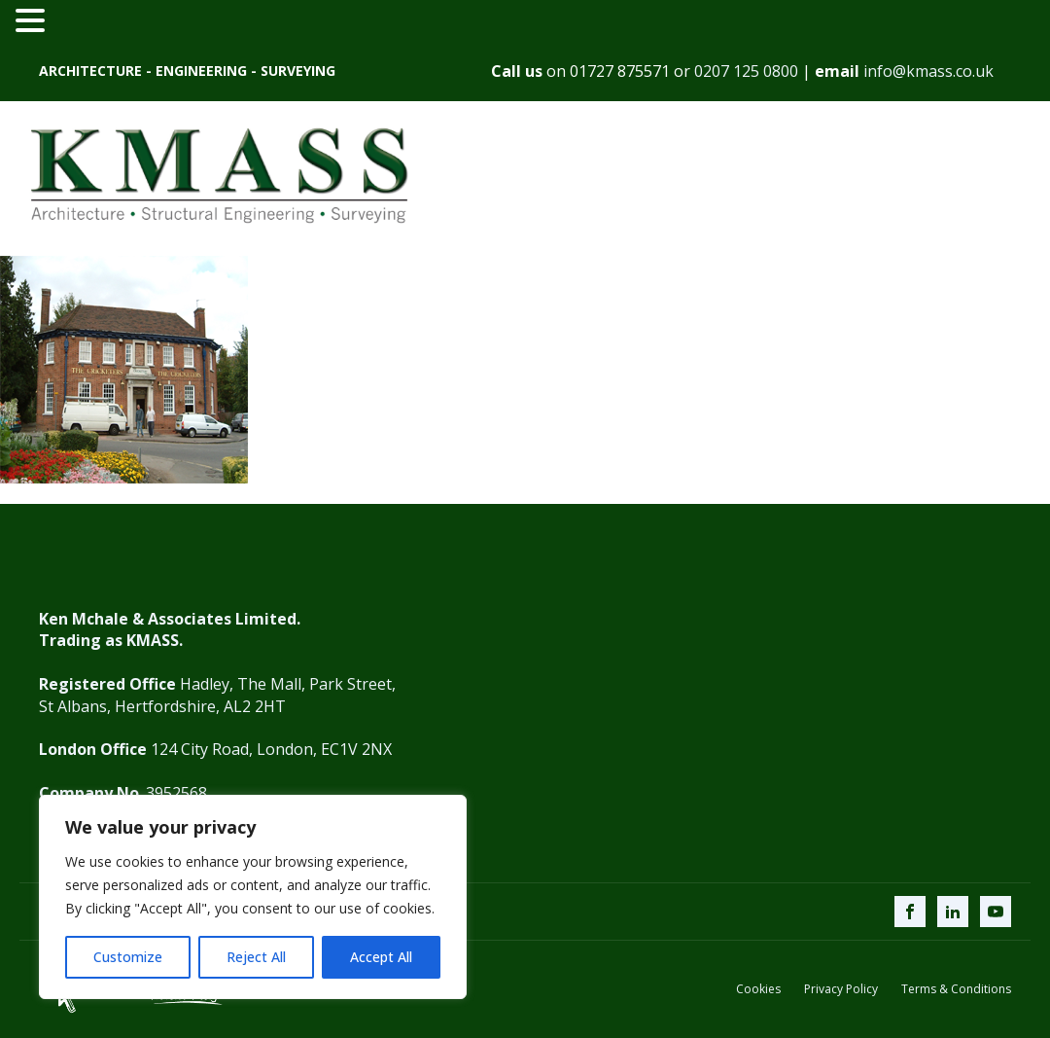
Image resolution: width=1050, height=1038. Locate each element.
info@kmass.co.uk (928, 71)
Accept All (381, 957)
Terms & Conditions (956, 989)
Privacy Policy (841, 989)
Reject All (256, 957)
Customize (127, 957)
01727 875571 (620, 71)
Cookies (758, 989)
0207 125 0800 (746, 71)
